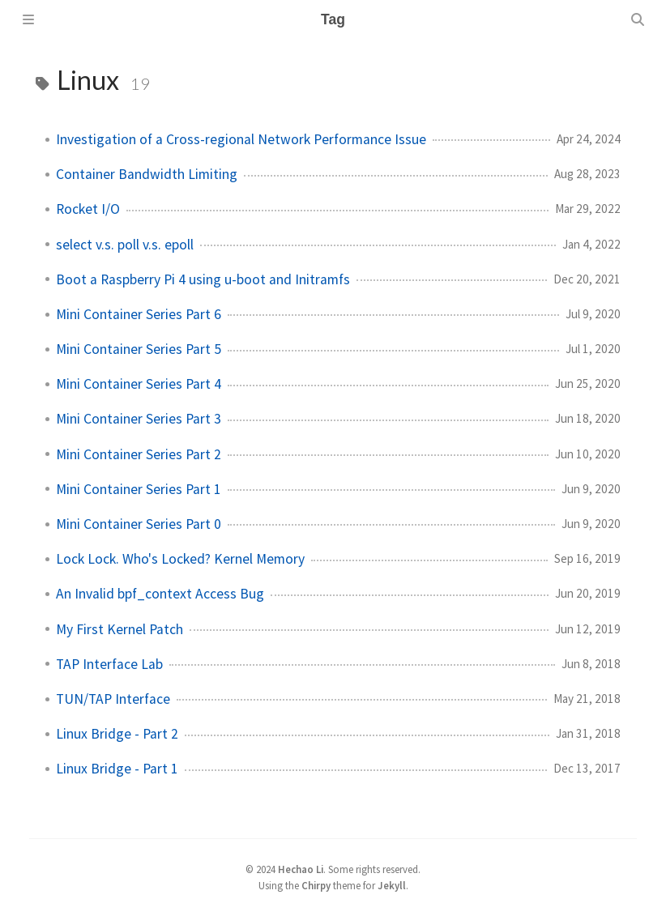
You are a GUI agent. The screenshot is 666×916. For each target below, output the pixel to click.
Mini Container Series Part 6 (138, 314)
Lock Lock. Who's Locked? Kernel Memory (180, 559)
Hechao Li (300, 869)
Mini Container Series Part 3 (138, 419)
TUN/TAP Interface (113, 699)
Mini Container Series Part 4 (138, 384)
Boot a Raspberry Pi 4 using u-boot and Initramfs (203, 279)
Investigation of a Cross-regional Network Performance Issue (241, 139)
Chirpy (316, 885)
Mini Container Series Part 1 (138, 489)
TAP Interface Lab (109, 664)
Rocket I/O (88, 209)
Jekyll (392, 885)
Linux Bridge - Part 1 (117, 769)
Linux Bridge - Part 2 (117, 734)
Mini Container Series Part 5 (138, 349)
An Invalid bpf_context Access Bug (160, 594)
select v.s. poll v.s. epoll (125, 244)
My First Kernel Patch (119, 629)
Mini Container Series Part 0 (138, 524)
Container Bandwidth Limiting (146, 174)
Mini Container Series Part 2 (138, 454)
